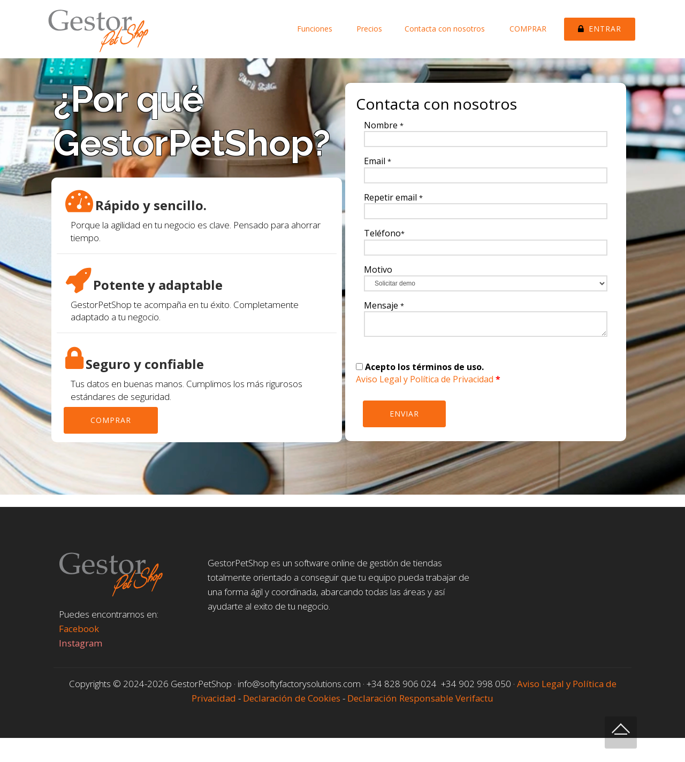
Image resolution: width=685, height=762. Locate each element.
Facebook (79, 628)
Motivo (378, 269)
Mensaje (384, 305)
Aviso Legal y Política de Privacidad (424, 379)
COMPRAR (527, 29)
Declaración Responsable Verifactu (420, 698)
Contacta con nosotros (446, 29)
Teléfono (384, 233)
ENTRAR (599, 29)
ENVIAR (404, 414)
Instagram (80, 643)
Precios (368, 29)
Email (377, 161)
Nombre (384, 125)
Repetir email (393, 197)
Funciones (314, 29)
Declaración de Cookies (292, 698)
